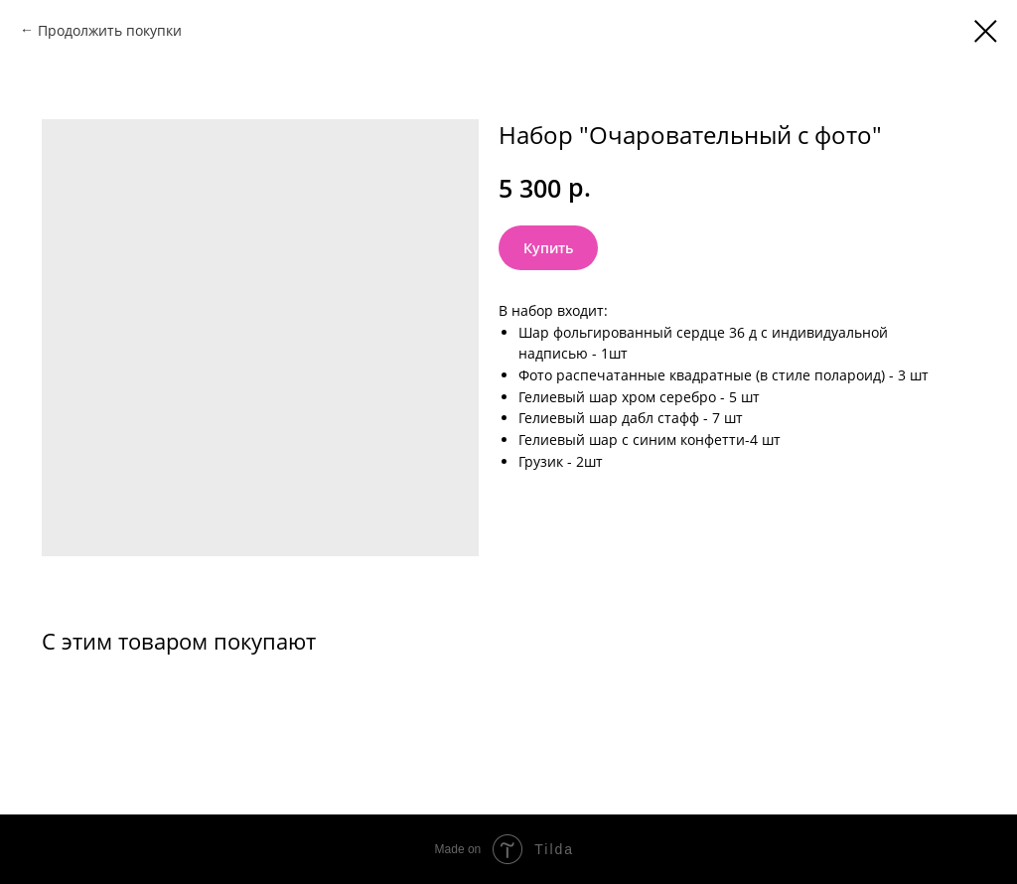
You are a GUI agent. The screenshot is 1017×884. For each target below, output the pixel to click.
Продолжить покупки (110, 30)
